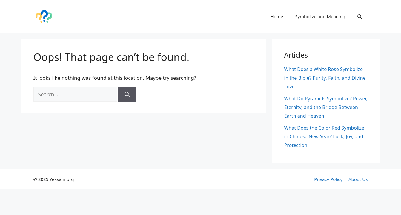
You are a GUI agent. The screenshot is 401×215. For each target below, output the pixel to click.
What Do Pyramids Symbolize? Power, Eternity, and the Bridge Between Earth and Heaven (326, 107)
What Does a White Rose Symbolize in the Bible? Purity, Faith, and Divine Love (325, 78)
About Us (358, 179)
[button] (359, 16)
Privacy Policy (328, 179)
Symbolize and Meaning (320, 16)
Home (277, 16)
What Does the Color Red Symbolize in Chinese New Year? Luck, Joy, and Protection (324, 136)
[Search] (127, 94)
